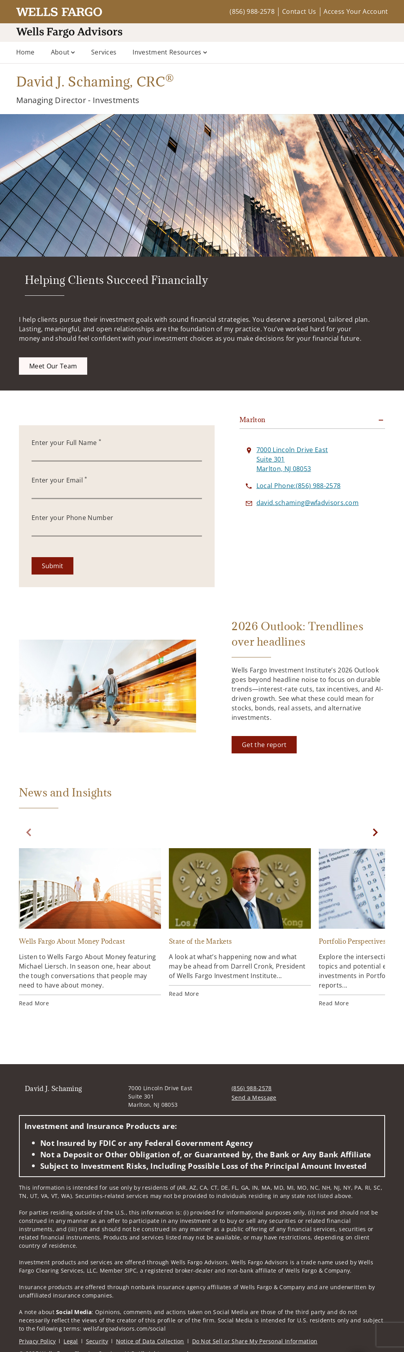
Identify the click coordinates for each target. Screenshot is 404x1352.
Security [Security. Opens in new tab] (97, 1341)
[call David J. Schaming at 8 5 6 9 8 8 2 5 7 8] (298, 485)
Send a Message (254, 1097)
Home (25, 52)
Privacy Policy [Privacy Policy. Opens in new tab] (37, 1341)
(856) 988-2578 (252, 11)
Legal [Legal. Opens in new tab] (71, 1341)
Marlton (252, 419)
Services (104, 52)
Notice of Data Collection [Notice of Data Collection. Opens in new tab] (150, 1341)
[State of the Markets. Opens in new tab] (240, 923)
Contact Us (299, 11)
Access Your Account (356, 11)
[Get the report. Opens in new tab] (264, 744)
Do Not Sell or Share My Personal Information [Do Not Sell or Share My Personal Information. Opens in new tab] (255, 1341)
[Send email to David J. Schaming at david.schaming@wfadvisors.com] (307, 502)
